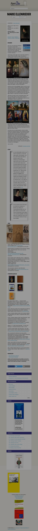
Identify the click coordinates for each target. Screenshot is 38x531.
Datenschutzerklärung (24, 527)
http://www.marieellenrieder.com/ (22, 269)
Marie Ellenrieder (16, 23)
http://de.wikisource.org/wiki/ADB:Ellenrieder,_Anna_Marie (18, 264)
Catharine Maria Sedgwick (13, 394)
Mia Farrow (11, 384)
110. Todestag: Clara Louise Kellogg (15, 444)
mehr (28, 397)
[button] (26, 45)
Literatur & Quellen (11, 38)
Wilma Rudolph (11, 387)
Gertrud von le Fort (12, 389)
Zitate (13, 36)
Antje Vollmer (11, 391)
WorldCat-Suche (25, 311)
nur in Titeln (21, 17)
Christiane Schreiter (26, 146)
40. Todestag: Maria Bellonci (14, 446)
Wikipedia (16, 356)
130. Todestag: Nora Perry (13, 442)
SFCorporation (11, 356)
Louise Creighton (12, 385)
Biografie (9, 36)
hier (22, 187)
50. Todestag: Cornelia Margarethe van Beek (17, 439)
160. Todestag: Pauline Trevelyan (15, 440)
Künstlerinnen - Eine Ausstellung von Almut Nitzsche (18, 378)
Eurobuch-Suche (22, 305)
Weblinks (16, 36)
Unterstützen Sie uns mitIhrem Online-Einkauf (19, 497)
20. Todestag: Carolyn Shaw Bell (15, 447)
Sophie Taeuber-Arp (12, 396)
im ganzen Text (22, 16)
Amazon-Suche (16, 305)
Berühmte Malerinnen (13, 376)
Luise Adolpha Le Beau (13, 392)
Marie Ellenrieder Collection (14, 355)
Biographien (10, 23)
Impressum (18, 527)
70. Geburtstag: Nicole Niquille (14, 435)
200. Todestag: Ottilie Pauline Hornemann (16, 437)
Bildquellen (17, 38)
